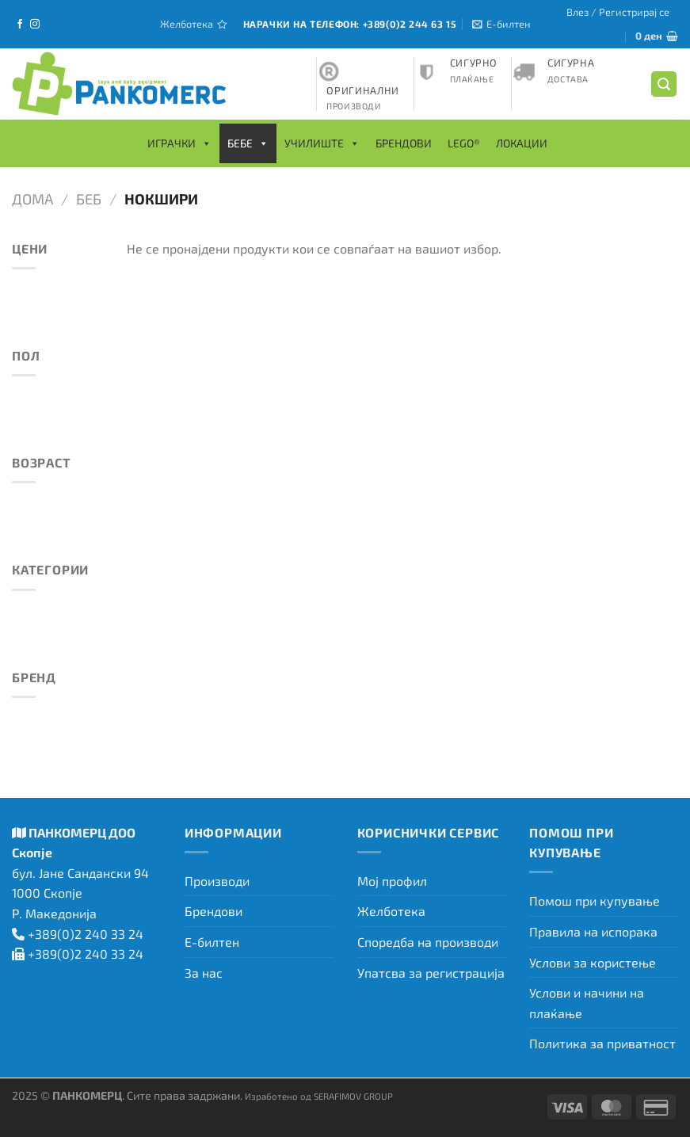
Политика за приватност (602, 1043)
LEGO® (464, 143)
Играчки (179, 143)
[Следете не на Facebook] (20, 24)
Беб (88, 199)
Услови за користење (592, 962)
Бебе (248, 143)
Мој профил (392, 880)
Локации (521, 143)
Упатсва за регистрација (431, 972)
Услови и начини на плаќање (586, 1003)
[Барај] (664, 84)
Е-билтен (212, 941)
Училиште (322, 143)
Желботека (391, 910)
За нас (204, 972)
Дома (32, 199)
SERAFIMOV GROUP (353, 1095)
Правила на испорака (593, 931)
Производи (217, 880)
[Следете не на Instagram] (35, 24)
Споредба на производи (427, 941)
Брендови (403, 143)
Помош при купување (594, 900)
